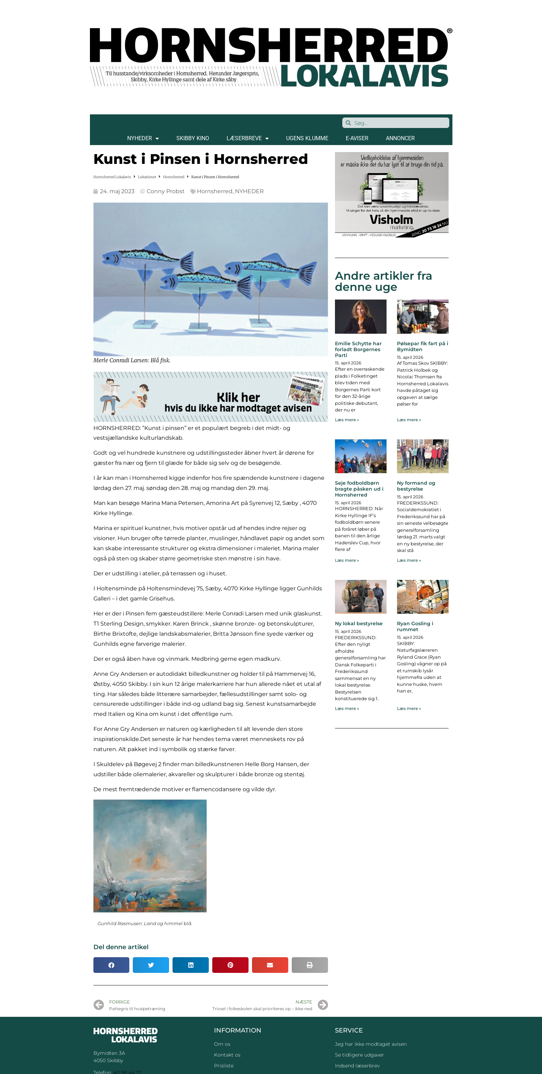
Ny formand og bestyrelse (416, 486)
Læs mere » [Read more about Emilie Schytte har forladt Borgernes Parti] (347, 419)
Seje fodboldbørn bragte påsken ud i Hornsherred (359, 489)
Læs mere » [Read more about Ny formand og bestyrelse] (409, 560)
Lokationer (147, 177)
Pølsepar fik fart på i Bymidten (422, 346)
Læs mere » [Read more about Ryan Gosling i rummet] (409, 708)
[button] (111, 965)
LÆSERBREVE (248, 138)
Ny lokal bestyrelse (359, 623)
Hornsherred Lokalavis (112, 177)
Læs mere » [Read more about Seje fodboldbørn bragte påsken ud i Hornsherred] (347, 560)
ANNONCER (400, 138)
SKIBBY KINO (192, 138)
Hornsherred (173, 177)
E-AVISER (357, 138)
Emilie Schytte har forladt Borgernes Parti (358, 349)
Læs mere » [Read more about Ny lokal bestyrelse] (347, 708)
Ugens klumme (307, 138)
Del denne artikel (120, 947)
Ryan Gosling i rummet (415, 626)
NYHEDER (143, 138)
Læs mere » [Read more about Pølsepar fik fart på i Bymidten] (409, 419)
